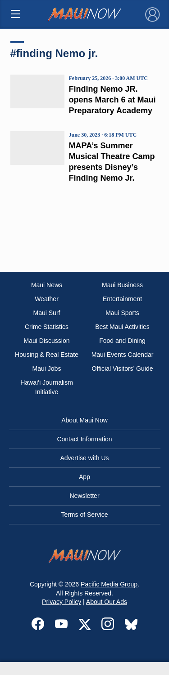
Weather (47, 298)
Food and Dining (122, 340)
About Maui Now (84, 420)
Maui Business (122, 285)
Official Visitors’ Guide (122, 368)
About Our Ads (106, 601)
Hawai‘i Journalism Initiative (46, 387)
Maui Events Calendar (122, 354)
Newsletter (84, 495)
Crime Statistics (47, 326)
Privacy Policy (61, 601)
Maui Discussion (47, 340)
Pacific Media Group (109, 584)
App (84, 476)
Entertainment (122, 298)
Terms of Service (84, 514)
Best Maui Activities (122, 326)
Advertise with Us (84, 458)
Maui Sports (122, 312)
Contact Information (84, 439)
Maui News (46, 285)
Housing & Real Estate (46, 354)
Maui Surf (46, 312)
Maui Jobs (46, 368)
